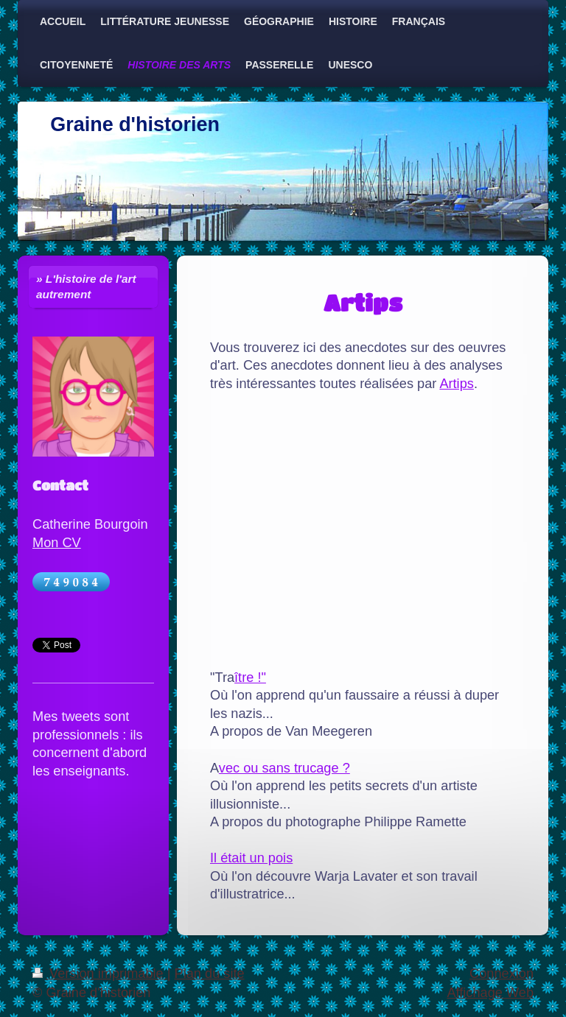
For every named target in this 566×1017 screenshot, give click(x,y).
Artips (456, 383)
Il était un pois (251, 858)
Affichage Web (490, 992)
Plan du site (210, 973)
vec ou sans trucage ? (284, 768)
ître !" (250, 677)
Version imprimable (99, 973)
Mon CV (56, 542)
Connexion (501, 973)
